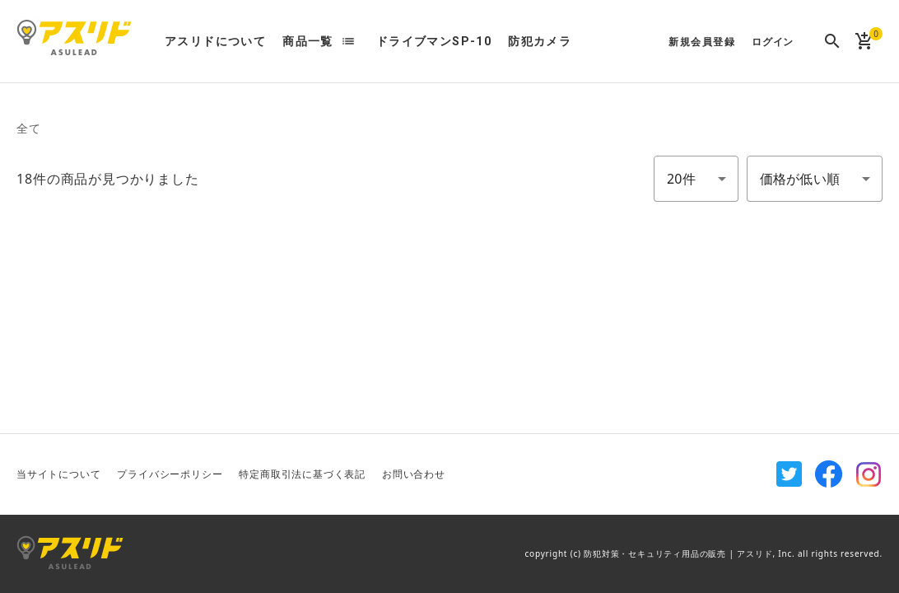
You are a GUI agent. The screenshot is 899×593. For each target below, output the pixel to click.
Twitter (790, 474)
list (348, 41)
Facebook (829, 474)
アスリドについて (215, 41)
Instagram (869, 474)
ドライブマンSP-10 (433, 41)
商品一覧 (307, 41)
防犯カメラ (539, 41)
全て (28, 128)
